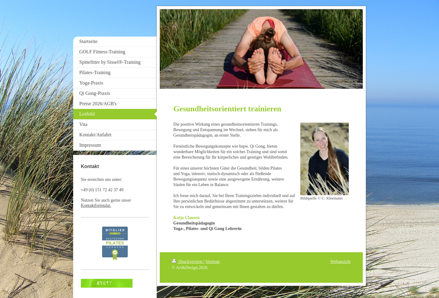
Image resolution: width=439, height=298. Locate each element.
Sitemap (212, 261)
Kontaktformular (95, 205)
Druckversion (188, 261)
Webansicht (340, 261)
